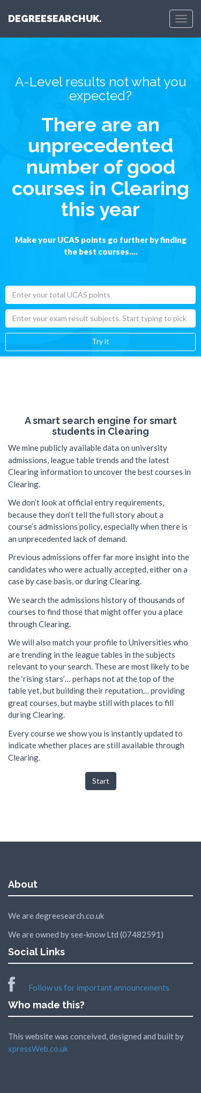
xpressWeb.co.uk (38, 1048)
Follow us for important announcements (88, 987)
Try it (100, 341)
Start (100, 780)
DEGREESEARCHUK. (56, 18)
